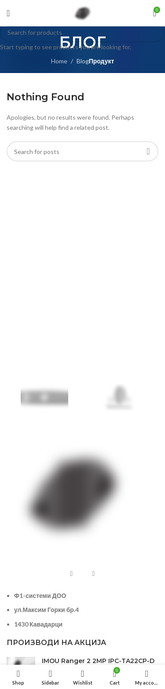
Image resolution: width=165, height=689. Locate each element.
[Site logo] (82, 12)
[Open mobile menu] (8, 13)
